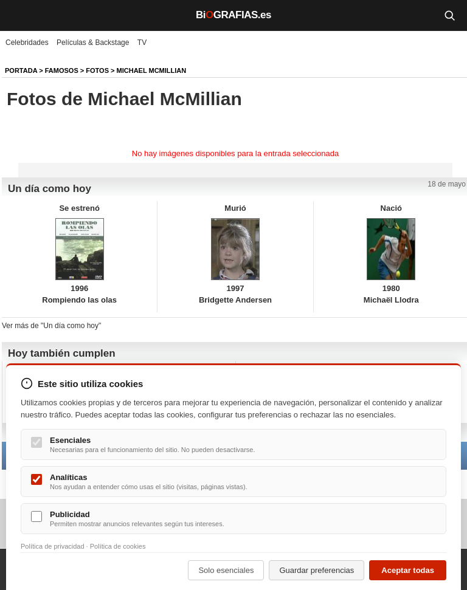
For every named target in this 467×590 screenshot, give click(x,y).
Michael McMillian (152, 70)
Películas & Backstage (93, 42)
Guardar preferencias (316, 570)
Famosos (61, 70)
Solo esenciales (226, 570)
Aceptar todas (407, 570)
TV (142, 42)
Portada (21, 70)
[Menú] (18, 15)
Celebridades (27, 42)
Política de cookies (118, 546)
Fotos (97, 70)
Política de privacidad (53, 546)
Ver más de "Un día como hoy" (51, 325)
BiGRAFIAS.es (233, 15)
